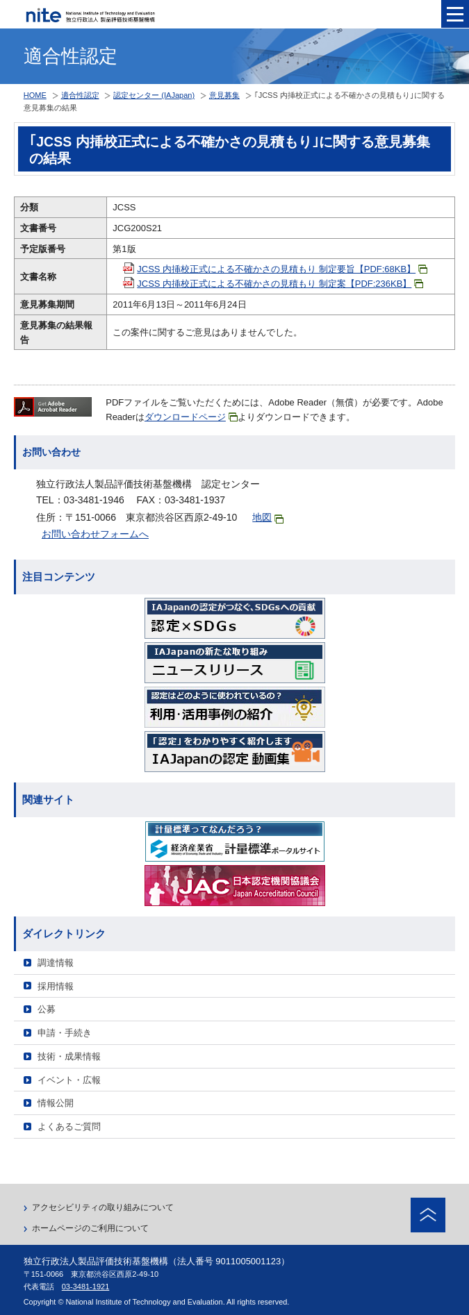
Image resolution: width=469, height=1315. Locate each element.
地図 (267, 518)
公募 (47, 1009)
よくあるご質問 (69, 1126)
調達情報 (56, 962)
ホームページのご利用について (90, 1228)
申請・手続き (65, 1033)
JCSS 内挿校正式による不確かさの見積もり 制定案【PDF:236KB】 (280, 283)
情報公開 (56, 1103)
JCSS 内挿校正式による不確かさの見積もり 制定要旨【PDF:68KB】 (282, 269)
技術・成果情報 (69, 1056)
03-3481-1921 (86, 1286)
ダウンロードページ (191, 417)
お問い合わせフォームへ (95, 533)
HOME (35, 95)
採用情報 (56, 986)
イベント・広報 (69, 1080)
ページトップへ (428, 1215)
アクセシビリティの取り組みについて (103, 1207)
